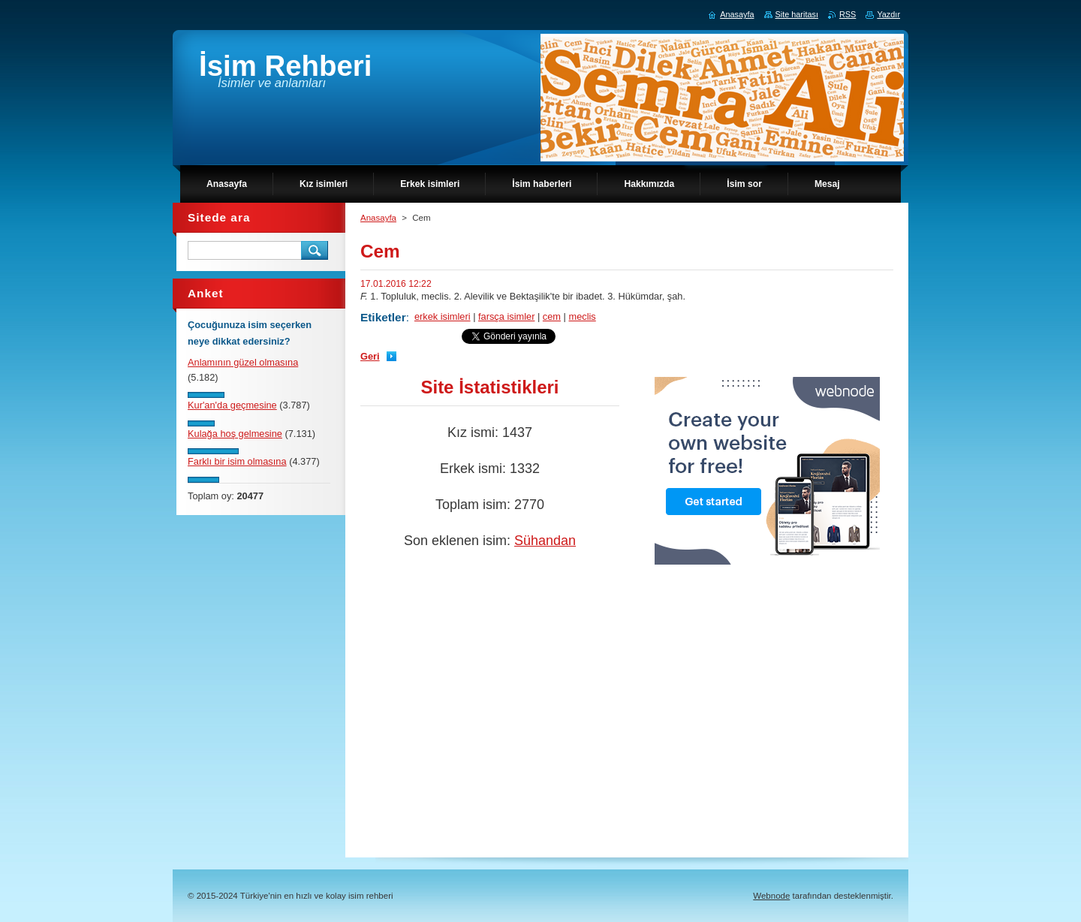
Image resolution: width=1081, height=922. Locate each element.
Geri (370, 356)
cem (552, 316)
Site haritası (796, 14)
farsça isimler (506, 316)
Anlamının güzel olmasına (243, 362)
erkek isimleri (442, 316)
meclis (582, 316)
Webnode (771, 895)
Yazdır (888, 14)
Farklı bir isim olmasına (237, 461)
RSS (847, 14)
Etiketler (383, 317)
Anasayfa (378, 217)
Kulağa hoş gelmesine (235, 433)
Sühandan (545, 540)
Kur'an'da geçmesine (232, 405)
